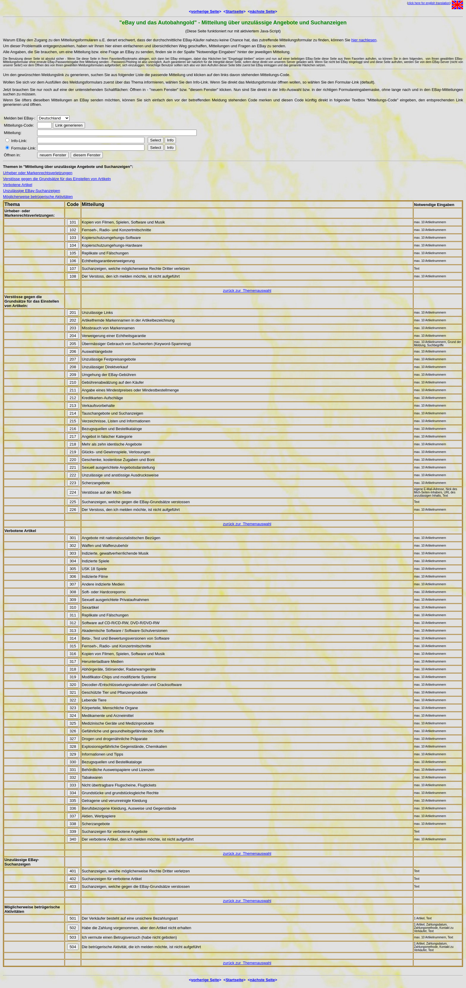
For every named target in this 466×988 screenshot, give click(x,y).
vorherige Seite (205, 11)
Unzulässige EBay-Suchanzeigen (31, 190)
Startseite (234, 11)
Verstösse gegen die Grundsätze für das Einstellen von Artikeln (57, 179)
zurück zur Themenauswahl (247, 290)
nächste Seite (262, 11)
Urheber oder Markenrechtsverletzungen (37, 173)
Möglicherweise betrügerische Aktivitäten (38, 196)
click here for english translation (429, 3)
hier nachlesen (364, 40)
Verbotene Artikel (17, 185)
